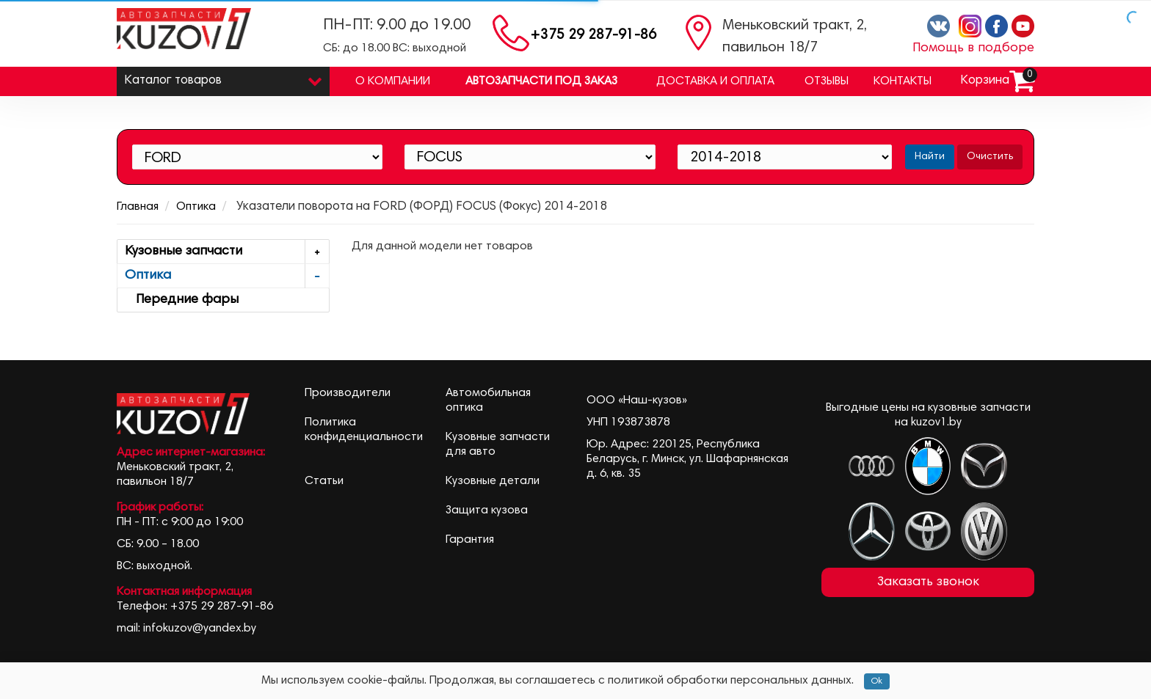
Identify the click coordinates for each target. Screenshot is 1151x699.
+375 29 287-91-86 (593, 36)
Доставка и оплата (715, 81)
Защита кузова (487, 510)
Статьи (324, 481)
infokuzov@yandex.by (199, 628)
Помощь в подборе (973, 48)
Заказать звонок (928, 582)
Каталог (223, 77)
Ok (876, 681)
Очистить (990, 157)
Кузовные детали (493, 481)
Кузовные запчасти (227, 252)
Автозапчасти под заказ (541, 81)
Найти (930, 157)
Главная (138, 207)
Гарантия (470, 540)
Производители (348, 393)
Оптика (196, 207)
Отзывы (827, 81)
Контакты (903, 81)
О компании (392, 81)
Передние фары (182, 300)
